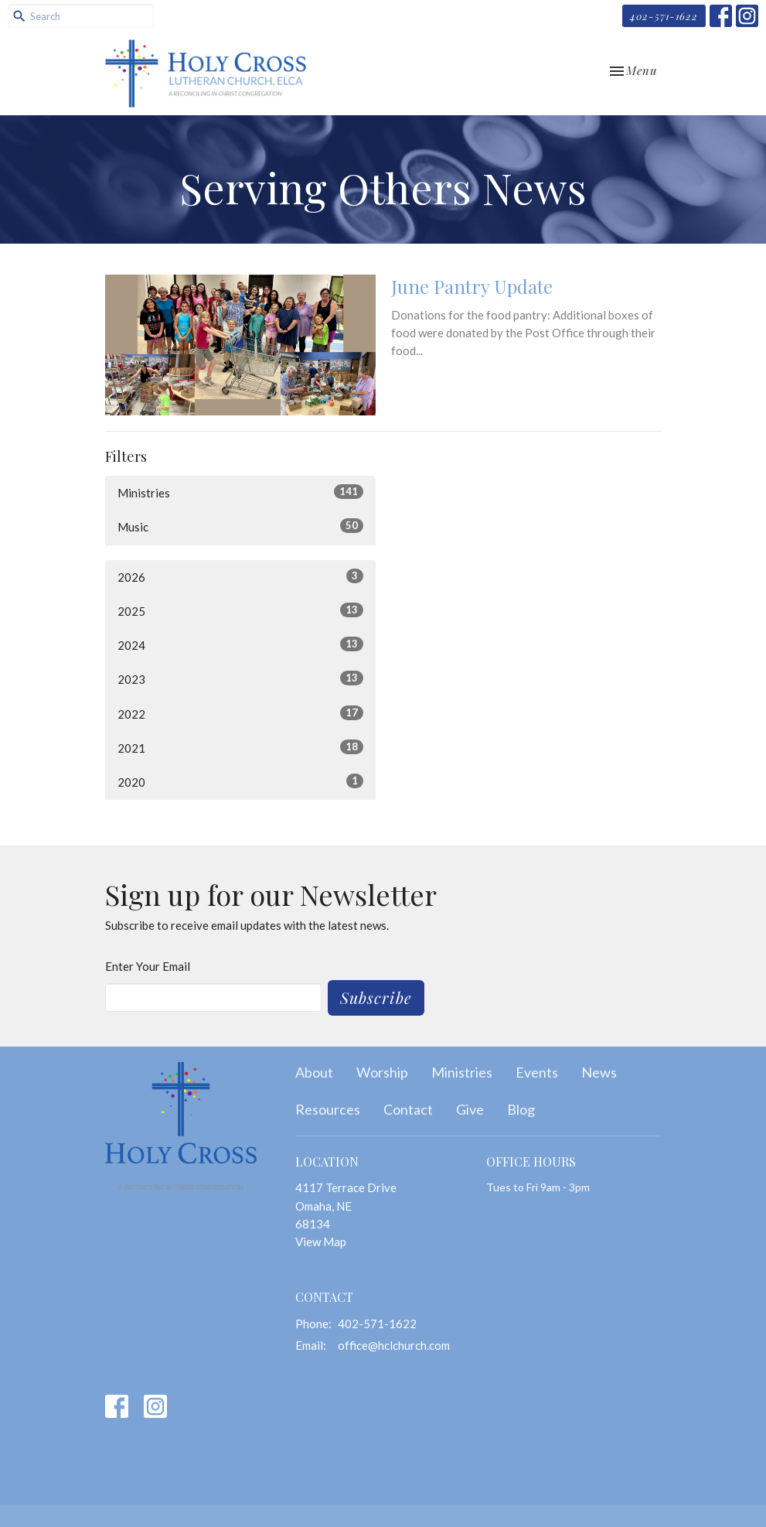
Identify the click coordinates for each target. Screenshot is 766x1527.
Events (537, 1072)
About (314, 1072)
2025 (240, 610)
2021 (240, 747)
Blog (521, 1109)
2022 (240, 713)
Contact (408, 1109)
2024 (240, 644)
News (599, 1072)
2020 (240, 781)
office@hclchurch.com (394, 1345)
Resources (327, 1109)
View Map (320, 1242)
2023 (240, 678)
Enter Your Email (147, 966)
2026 (240, 576)
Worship (382, 1072)
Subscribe (376, 997)
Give (470, 1109)
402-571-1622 (664, 15)
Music (240, 526)
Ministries (240, 492)
